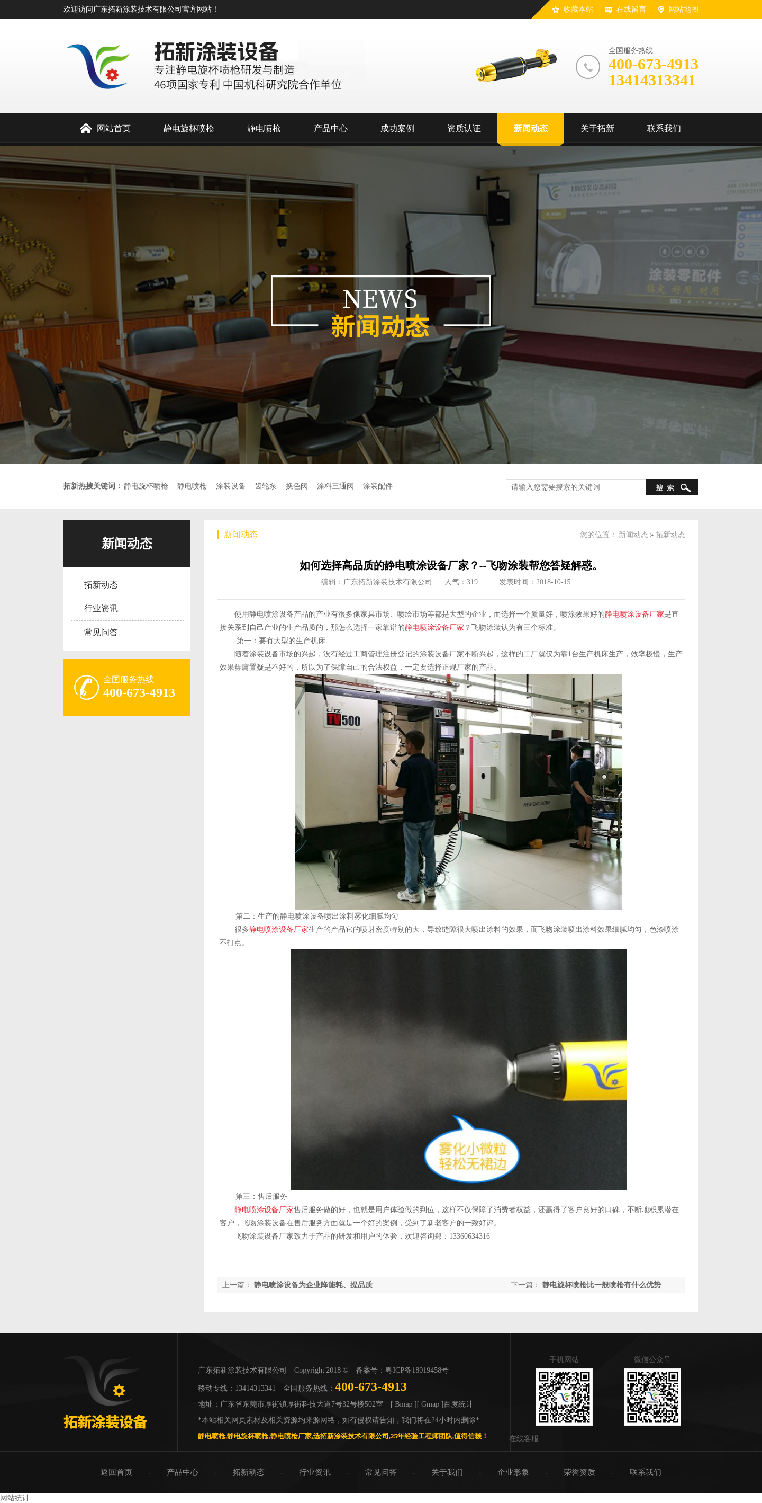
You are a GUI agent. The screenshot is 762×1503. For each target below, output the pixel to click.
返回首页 (116, 1472)
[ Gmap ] (430, 1404)
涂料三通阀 (335, 486)
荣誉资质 (579, 1472)
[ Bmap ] (404, 1404)
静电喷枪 (192, 486)
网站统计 (15, 1498)
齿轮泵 (266, 486)
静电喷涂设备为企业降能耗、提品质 (313, 1285)
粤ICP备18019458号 (417, 1370)
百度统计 (458, 1404)
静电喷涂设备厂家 (634, 614)
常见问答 (101, 632)
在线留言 (631, 9)
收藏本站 (578, 9)
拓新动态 (101, 584)
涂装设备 (231, 486)
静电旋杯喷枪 (146, 486)
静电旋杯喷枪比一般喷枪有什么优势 (601, 1285)
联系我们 (645, 1472)
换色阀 (297, 486)
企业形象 (513, 1472)
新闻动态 (127, 543)
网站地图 (683, 9)
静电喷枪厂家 (291, 1436)
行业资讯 (101, 608)
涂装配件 (378, 486)
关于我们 (447, 1472)
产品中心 (182, 1472)
